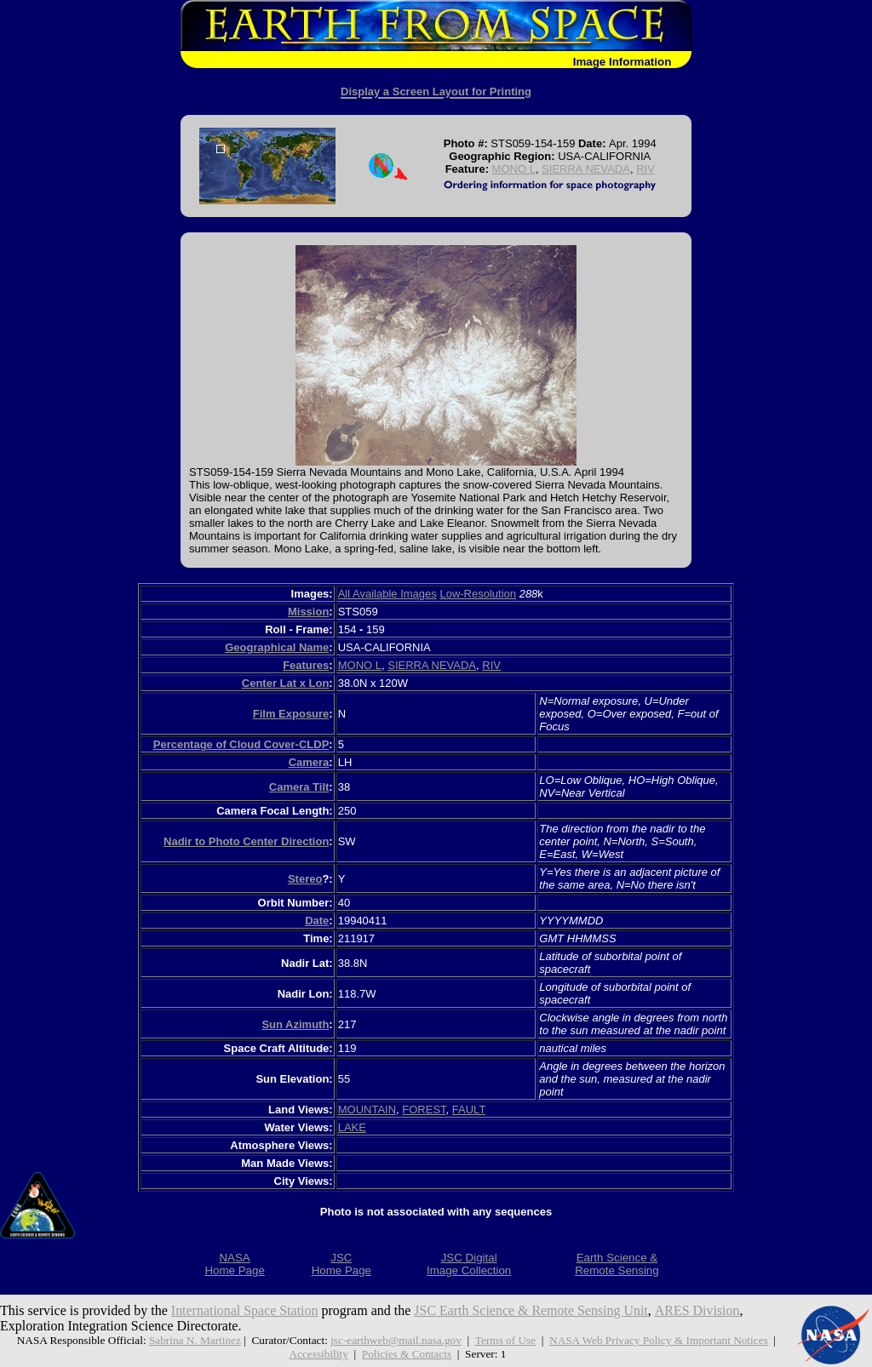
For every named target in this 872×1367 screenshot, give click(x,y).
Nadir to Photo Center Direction (246, 841)
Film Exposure (291, 713)
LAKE (352, 1127)
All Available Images (387, 593)
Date (317, 920)
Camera (309, 762)
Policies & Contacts (407, 1353)
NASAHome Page (234, 1264)
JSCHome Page (341, 1264)
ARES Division (698, 1310)
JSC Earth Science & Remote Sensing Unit (532, 1310)
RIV (645, 169)
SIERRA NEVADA (586, 169)
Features (306, 665)
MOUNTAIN (367, 1109)
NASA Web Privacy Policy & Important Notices (658, 1340)
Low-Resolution (477, 593)
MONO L (514, 169)
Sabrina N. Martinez (194, 1340)
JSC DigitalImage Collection (469, 1264)
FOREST (423, 1109)
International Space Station (244, 1310)
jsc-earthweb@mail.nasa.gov (396, 1340)
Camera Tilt (299, 787)
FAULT (468, 1109)
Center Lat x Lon (286, 683)
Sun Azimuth (295, 1024)
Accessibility (318, 1353)
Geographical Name (277, 647)
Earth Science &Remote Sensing (617, 1264)
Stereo (305, 878)
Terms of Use (505, 1340)
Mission (308, 611)
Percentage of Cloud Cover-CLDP (241, 744)
